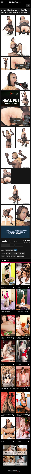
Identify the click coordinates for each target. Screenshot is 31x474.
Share (12, 245)
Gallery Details (5, 245)
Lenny (26, 242)
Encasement (15, 253)
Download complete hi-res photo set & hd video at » (15, 232)
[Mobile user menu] (1, 1)
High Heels (22, 253)
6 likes (6, 241)
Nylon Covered (9, 250)
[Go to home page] (18, 2)
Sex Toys (8, 256)
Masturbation (20, 256)
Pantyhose (8, 253)
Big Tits (3, 256)
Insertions (13, 256)
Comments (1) (19, 245)
